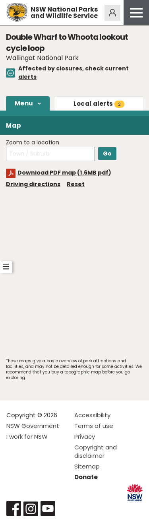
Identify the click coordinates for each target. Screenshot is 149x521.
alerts (99, 103)
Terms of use (93, 426)
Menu (24, 103)
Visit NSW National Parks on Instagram (30, 508)
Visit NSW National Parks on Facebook (13, 508)
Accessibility (92, 415)
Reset (76, 184)
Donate (86, 477)
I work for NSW (27, 436)
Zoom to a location (32, 142)
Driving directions (33, 184)
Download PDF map (64, 173)
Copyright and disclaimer (95, 451)
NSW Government (32, 426)
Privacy (84, 436)
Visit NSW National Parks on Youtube (48, 508)
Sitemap (87, 466)
